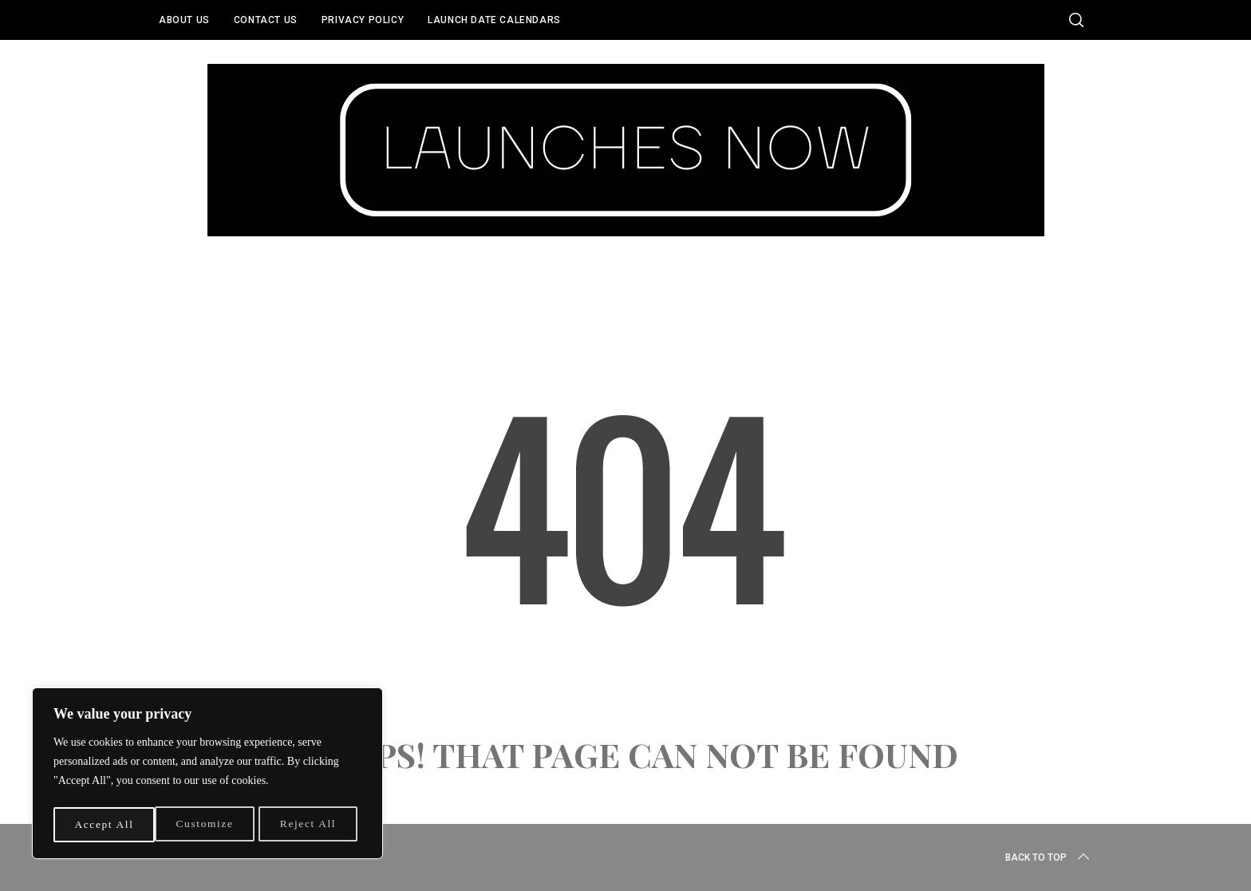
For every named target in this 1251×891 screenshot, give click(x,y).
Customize (103, 824)
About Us (184, 20)
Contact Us (266, 20)
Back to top (1048, 857)
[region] (207, 775)
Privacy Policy (363, 20)
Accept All (311, 824)
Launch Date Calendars (494, 20)
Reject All (206, 824)
